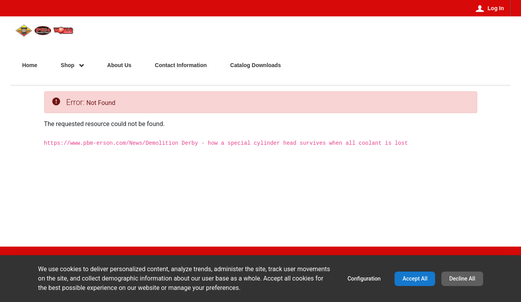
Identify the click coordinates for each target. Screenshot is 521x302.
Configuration (364, 278)
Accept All (414, 278)
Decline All (462, 278)
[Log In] (489, 8)
